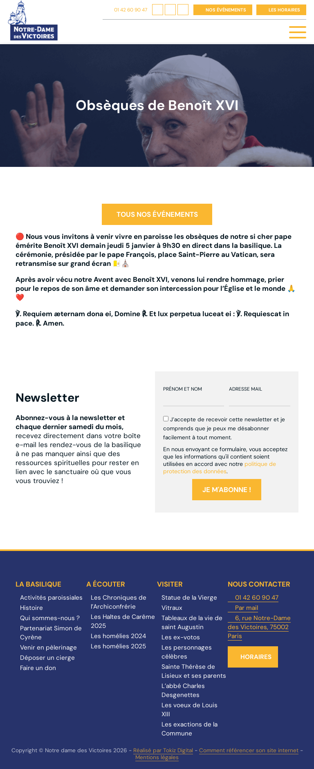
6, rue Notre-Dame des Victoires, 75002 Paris (259, 627)
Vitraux (171, 608)
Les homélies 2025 (118, 646)
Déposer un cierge (47, 658)
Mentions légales (157, 757)
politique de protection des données (219, 467)
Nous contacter (259, 584)
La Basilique (38, 584)
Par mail (246, 608)
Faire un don (38, 668)
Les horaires (284, 10)
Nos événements (226, 10)
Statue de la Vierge (189, 598)
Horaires (255, 657)
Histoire (31, 608)
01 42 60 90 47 (130, 10)
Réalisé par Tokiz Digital (163, 750)
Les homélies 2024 (118, 636)
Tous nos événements (157, 214)
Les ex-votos (180, 637)
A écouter (105, 584)
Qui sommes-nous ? (50, 618)
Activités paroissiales (51, 598)
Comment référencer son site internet (248, 750)
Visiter (170, 584)
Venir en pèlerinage (48, 647)
